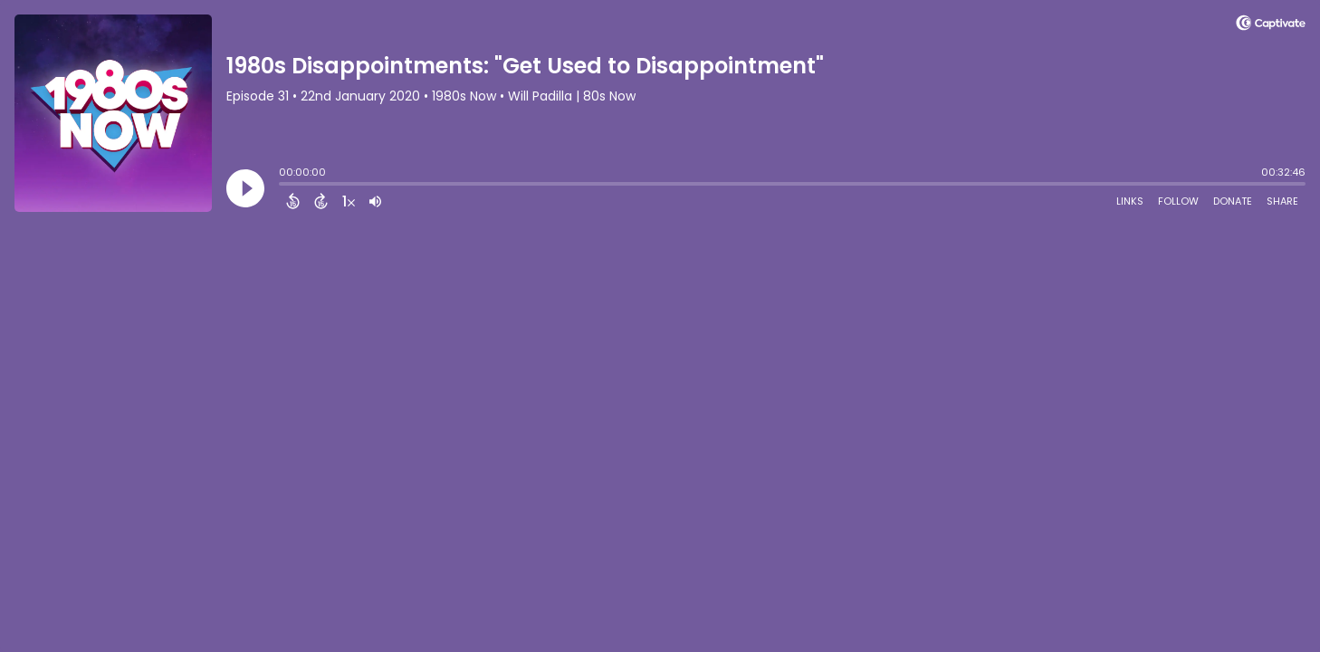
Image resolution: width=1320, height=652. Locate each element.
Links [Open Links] (1129, 201)
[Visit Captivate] (1271, 25)
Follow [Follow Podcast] (1178, 201)
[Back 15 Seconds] (293, 201)
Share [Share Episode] (1282, 201)
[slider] (283, 186)
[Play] (245, 188)
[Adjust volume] (375, 201)
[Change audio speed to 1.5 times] (348, 201)
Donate (1232, 201)
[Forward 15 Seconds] (321, 201)
